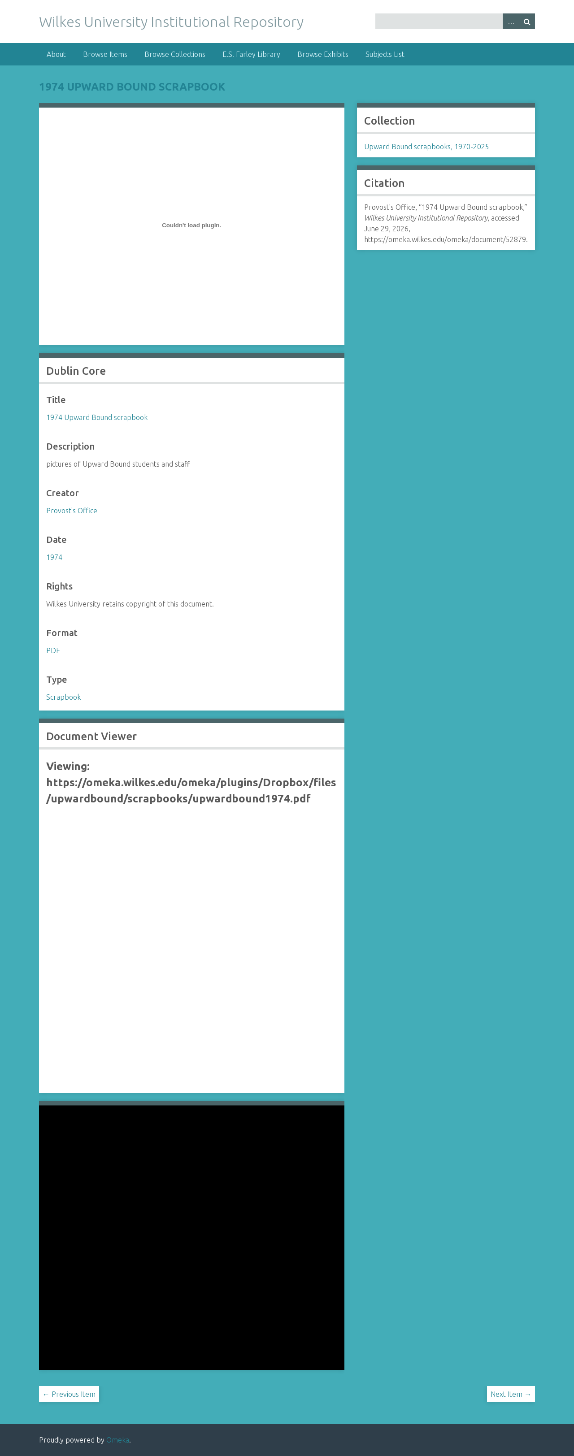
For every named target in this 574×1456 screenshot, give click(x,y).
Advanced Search (511, 21)
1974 (54, 557)
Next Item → (511, 1394)
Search (527, 21)
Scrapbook (63, 697)
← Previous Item (69, 1394)
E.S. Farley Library (251, 54)
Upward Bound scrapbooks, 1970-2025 (426, 147)
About (56, 54)
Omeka (117, 1440)
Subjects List (384, 54)
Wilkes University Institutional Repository (171, 21)
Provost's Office (71, 511)
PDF (53, 650)
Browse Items (105, 54)
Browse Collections (174, 54)
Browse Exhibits (322, 54)
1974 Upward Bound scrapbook (132, 87)
